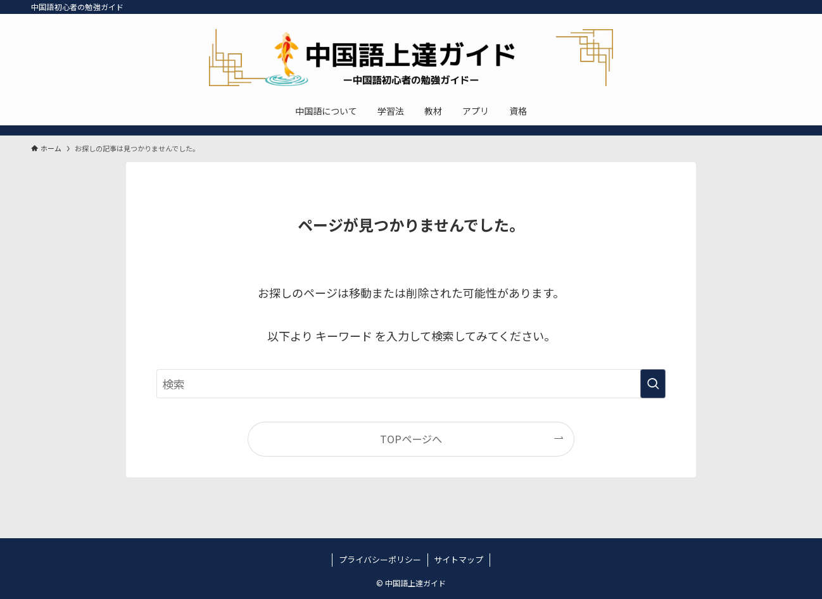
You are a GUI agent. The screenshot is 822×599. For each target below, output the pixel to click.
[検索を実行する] (653, 383)
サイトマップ (458, 559)
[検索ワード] (411, 383)
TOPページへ (411, 438)
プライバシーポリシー (380, 559)
